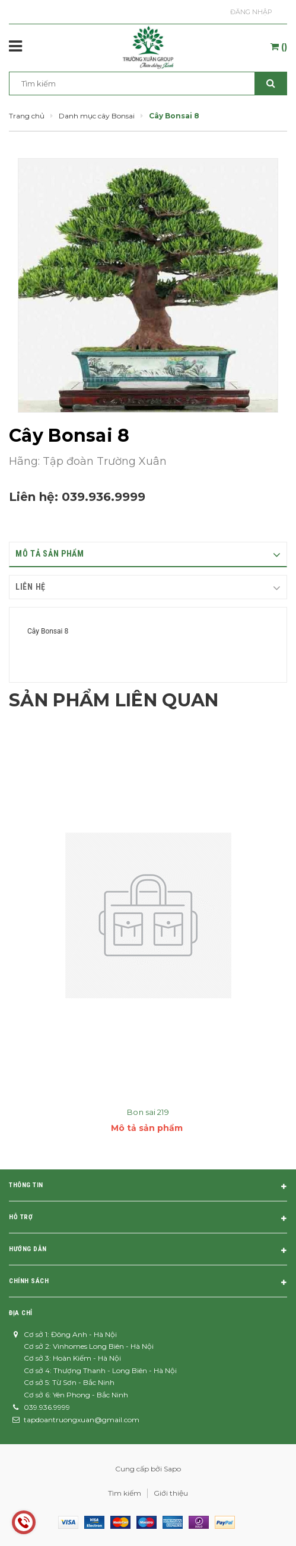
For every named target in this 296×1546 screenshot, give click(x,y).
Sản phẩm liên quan (113, 700)
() (278, 46)
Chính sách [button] (148, 1283)
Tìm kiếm (124, 1493)
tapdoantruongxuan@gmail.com (81, 1419)
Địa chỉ (21, 1313)
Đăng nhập (251, 12)
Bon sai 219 (147, 1112)
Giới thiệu (171, 1493)
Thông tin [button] (148, 1187)
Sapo (172, 1468)
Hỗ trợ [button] (148, 1219)
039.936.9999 (103, 497)
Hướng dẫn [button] (148, 1251)
